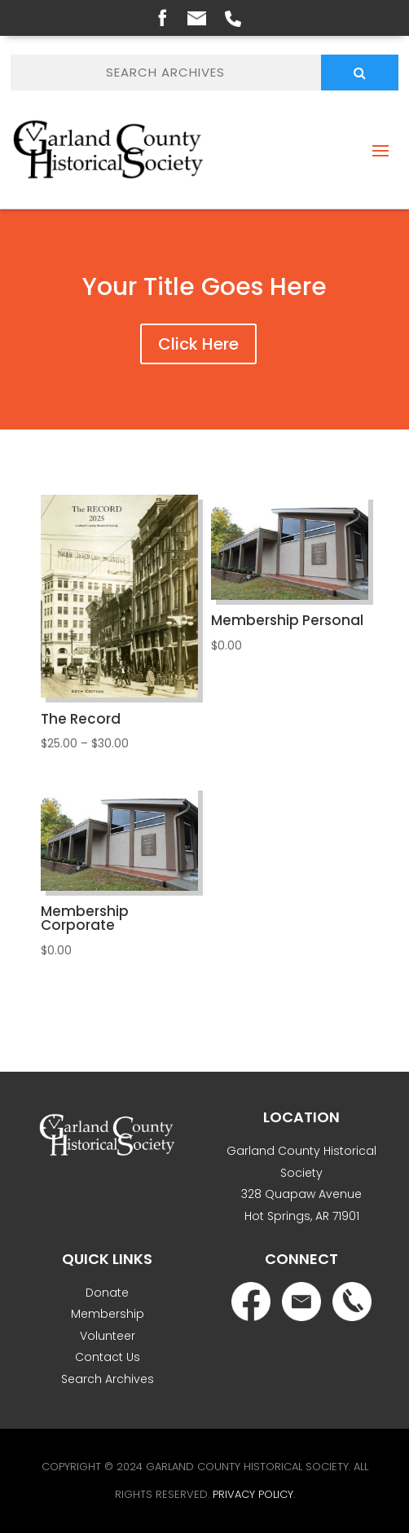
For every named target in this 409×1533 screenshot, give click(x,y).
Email (196, 18)
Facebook (162, 17)
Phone (233, 19)
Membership (107, 1314)
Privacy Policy (253, 1494)
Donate (107, 1292)
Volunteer (107, 1336)
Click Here (198, 344)
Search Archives (107, 1379)
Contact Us (107, 1357)
